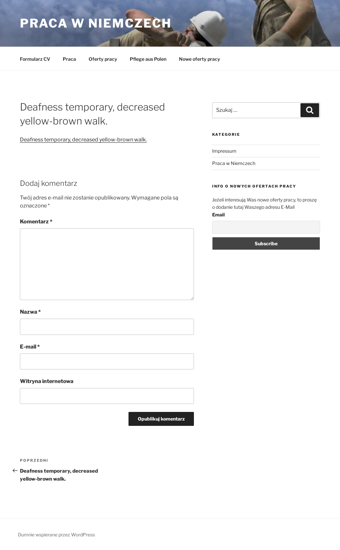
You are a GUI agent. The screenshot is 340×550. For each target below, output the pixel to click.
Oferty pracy (103, 59)
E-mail (30, 347)
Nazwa (30, 312)
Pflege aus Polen (148, 59)
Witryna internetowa (46, 381)
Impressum (224, 151)
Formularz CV (35, 59)
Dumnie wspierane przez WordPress (56, 534)
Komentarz (36, 221)
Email (218, 214)
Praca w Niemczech (96, 23)
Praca (69, 59)
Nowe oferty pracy (199, 59)
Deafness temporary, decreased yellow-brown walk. (83, 139)
